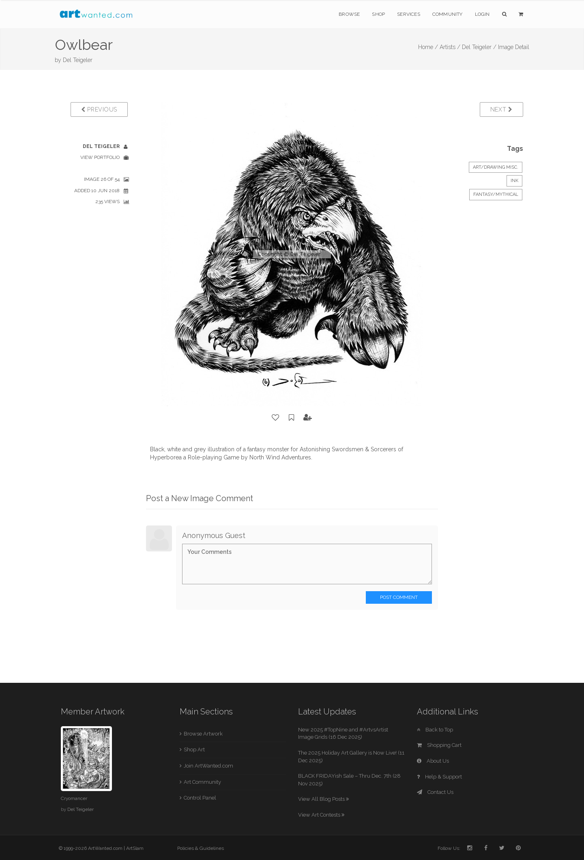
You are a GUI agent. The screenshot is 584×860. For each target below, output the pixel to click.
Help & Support (439, 777)
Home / (428, 47)
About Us (433, 761)
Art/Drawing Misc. (495, 167)
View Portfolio (100, 157)
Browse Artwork (203, 734)
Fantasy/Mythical (495, 194)
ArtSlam (135, 848)
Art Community (202, 782)
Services (408, 14)
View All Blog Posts (323, 799)
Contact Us (435, 792)
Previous (99, 109)
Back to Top (435, 730)
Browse (349, 14)
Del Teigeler (77, 60)
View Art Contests (321, 815)
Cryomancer (74, 798)
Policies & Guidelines (200, 848)
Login (482, 14)
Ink (514, 180)
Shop (378, 14)
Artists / (450, 47)
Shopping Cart (439, 745)
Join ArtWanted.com (208, 766)
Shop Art (194, 749)
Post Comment (399, 597)
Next (501, 109)
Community (447, 14)
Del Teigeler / (479, 47)
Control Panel (200, 798)
